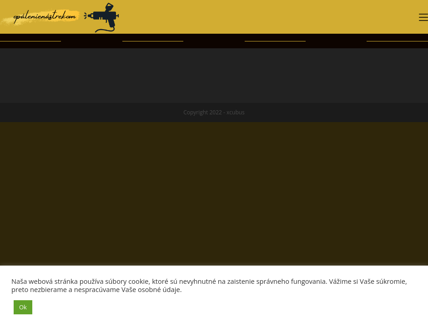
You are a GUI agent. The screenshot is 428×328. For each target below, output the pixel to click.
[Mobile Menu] (423, 17)
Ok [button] (23, 307)
